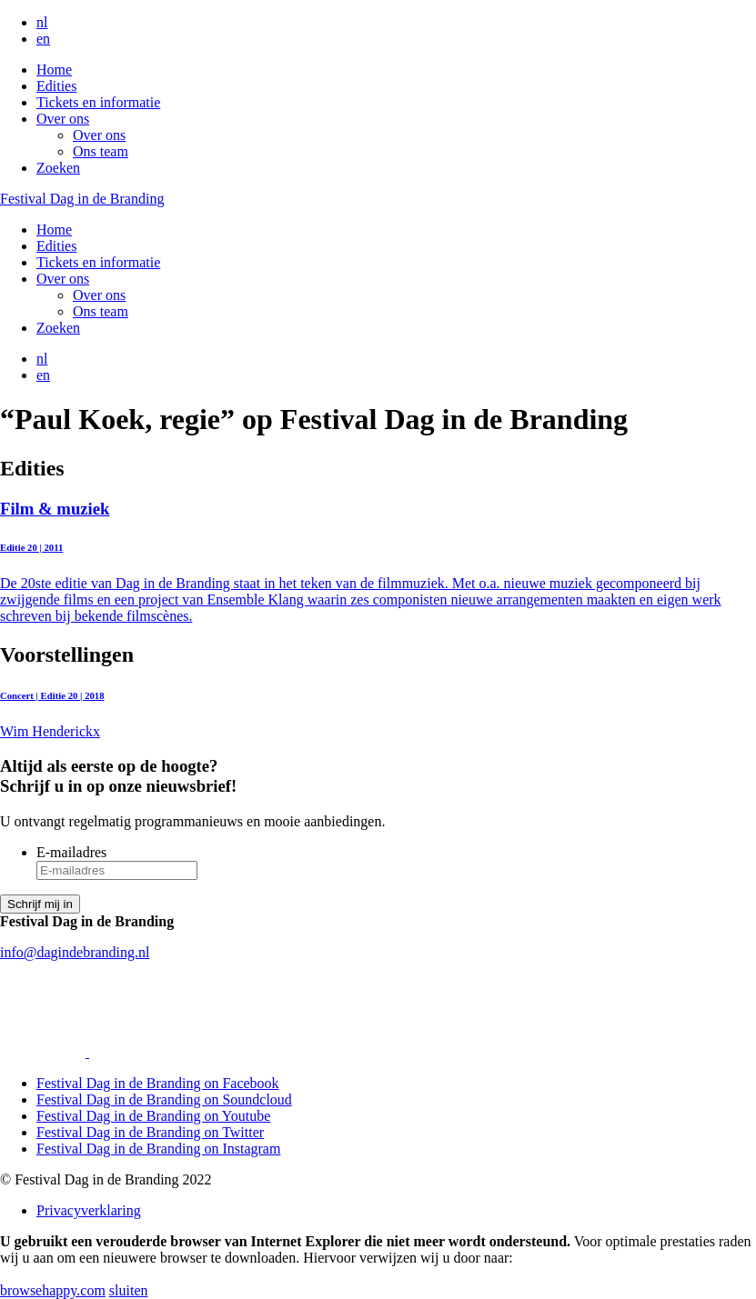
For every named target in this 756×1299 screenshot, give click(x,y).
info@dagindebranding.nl (74, 952)
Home (54, 69)
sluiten (128, 1290)
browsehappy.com (53, 1290)
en (43, 38)
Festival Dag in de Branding (82, 198)
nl (41, 22)
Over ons (62, 118)
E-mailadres (71, 852)
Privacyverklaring (88, 1210)
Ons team (100, 151)
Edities (56, 86)
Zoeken (58, 167)
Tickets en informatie (98, 102)
